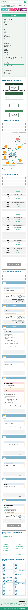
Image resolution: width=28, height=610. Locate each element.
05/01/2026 (18, 206)
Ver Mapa (5, 32)
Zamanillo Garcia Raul (9, 423)
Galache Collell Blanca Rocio (18, 225)
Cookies (25, 605)
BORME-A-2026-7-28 (21, 318)
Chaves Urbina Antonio (18, 217)
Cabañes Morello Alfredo (9, 393)
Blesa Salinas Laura (17, 209)
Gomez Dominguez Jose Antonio (11, 385)
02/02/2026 (18, 191)
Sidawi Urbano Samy (18, 194)
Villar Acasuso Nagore (9, 402)
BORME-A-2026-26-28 (21, 297)
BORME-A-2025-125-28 (21, 491)
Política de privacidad (22, 604)
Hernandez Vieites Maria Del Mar (11, 399)
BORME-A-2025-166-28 (21, 449)
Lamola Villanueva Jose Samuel (18, 202)
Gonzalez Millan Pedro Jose (10, 394)
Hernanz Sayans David (8, 70)
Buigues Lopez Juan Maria (10, 465)
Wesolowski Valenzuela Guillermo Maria (12, 343)
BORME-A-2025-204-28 (21, 428)
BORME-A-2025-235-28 (21, 348)
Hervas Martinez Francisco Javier (11, 400)
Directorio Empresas (4, 604)
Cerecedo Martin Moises (18, 186)
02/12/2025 (18, 214)
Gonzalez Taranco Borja (9, 512)
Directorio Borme (11, 604)
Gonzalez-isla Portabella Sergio (10, 510)
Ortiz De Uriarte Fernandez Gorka (18, 232)
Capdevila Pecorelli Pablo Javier (10, 509)
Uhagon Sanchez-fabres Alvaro (17, 255)
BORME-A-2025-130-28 (21, 470)
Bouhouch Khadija (8, 507)
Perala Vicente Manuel (18, 240)
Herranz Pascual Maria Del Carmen (11, 444)
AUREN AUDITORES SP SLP (8, 73)
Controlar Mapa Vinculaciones (8, 165)
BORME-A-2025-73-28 (21, 517)
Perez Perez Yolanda (18, 248)
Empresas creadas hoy (22, 603)
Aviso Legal (17, 604)
